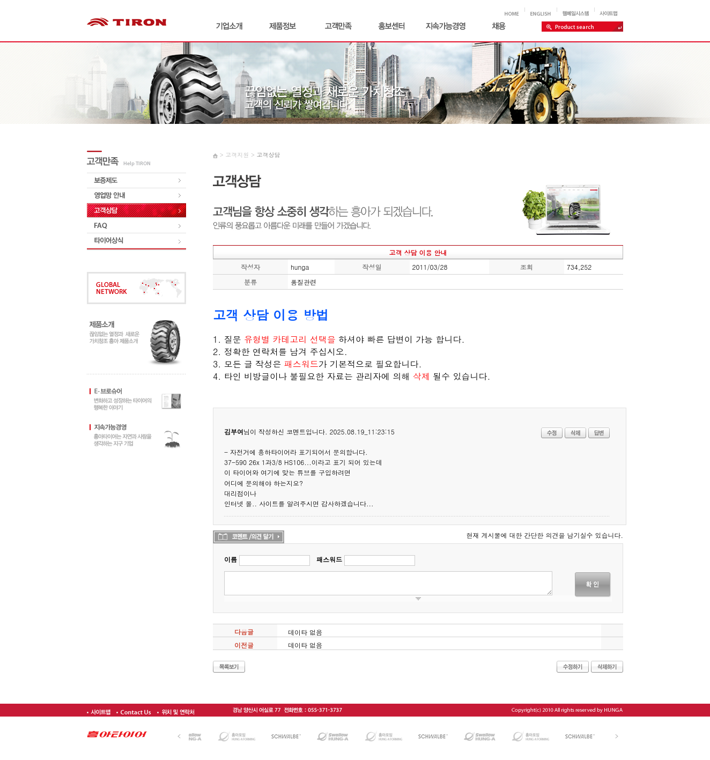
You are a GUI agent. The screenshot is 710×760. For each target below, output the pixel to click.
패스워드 (329, 559)
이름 (230, 559)
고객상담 (268, 155)
